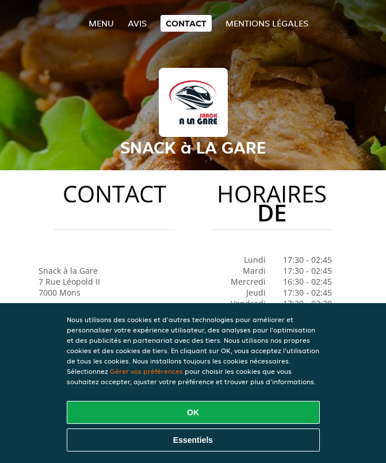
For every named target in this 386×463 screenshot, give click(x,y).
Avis (137, 23)
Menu (101, 23)
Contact (186, 23)
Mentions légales (267, 23)
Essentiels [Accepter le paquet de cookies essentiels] (193, 440)
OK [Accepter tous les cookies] (193, 412)
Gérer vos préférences (146, 371)
